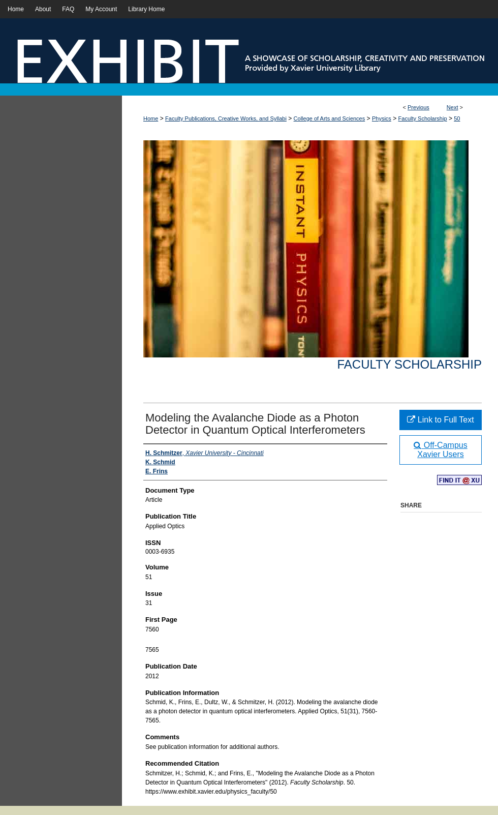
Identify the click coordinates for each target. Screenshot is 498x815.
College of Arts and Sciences (329, 118)
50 (457, 118)
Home (150, 118)
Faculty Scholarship (422, 118)
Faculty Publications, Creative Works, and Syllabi (226, 118)
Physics (381, 118)
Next (452, 107)
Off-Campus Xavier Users (440, 450)
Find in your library (459, 480)
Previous (418, 107)
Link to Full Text (440, 419)
